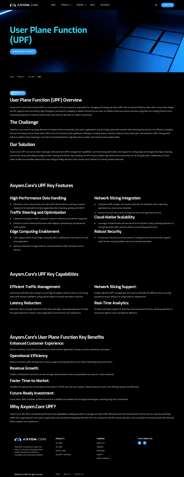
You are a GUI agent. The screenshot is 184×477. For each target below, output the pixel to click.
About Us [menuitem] (101, 443)
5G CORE (31, 77)
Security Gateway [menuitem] (63, 455)
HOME (12, 77)
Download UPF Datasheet (23, 52)
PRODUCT (21, 77)
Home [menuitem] (58, 474)
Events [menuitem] (100, 455)
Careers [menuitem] (100, 447)
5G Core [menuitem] (59, 443)
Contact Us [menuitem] (79, 474)
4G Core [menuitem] (59, 447)
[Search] (156, 5)
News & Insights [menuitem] (103, 458)
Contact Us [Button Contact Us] (167, 5)
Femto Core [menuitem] (61, 451)
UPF (39, 77)
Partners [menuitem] (101, 451)
